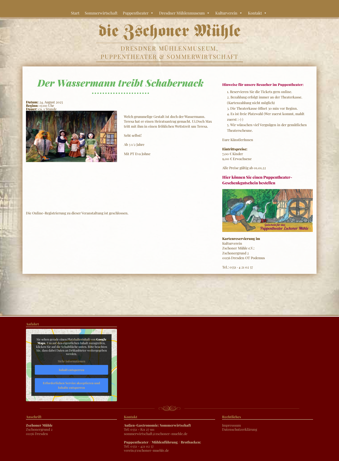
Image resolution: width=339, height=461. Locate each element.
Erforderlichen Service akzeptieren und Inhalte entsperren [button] (71, 385)
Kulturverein (229, 13)
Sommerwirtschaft (101, 13)
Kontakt (257, 13)
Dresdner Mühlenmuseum (184, 13)
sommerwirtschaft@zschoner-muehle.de (155, 433)
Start (75, 13)
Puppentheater (138, 13)
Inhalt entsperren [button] (71, 370)
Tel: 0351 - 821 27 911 (157, 427)
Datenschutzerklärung (239, 429)
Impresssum (231, 425)
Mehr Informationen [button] (71, 361)
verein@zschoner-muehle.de (146, 450)
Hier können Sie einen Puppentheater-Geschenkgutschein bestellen (257, 180)
